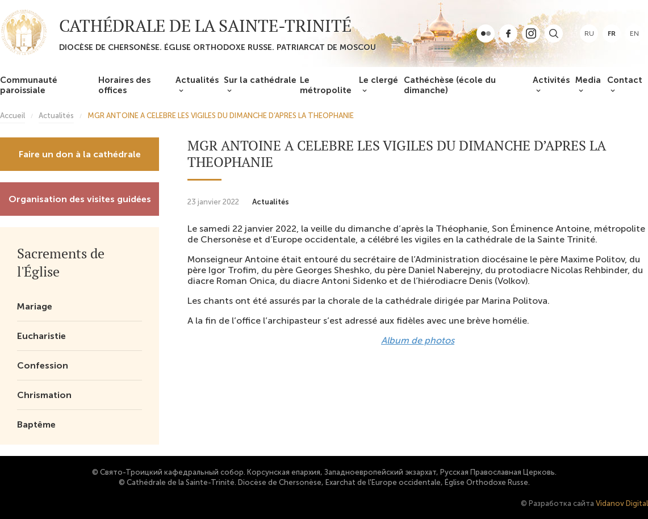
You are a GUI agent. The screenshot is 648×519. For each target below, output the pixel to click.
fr (612, 33)
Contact (624, 80)
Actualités (197, 80)
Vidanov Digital (622, 503)
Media (588, 80)
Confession (42, 365)
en (634, 33)
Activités (551, 80)
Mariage (34, 306)
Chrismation (44, 395)
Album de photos (417, 340)
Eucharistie (41, 335)
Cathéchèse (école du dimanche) (450, 85)
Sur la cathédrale (260, 80)
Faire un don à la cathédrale (80, 154)
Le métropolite (326, 85)
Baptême (36, 424)
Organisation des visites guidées (80, 199)
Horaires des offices (124, 85)
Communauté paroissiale (28, 85)
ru (589, 33)
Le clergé (378, 80)
